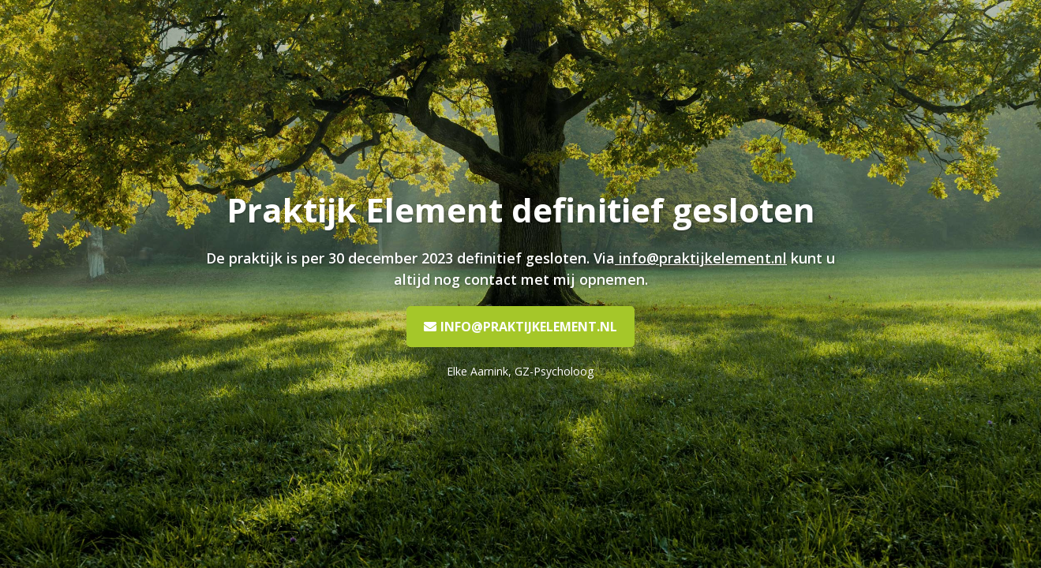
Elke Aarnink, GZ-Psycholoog (520, 371)
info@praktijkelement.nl (703, 257)
